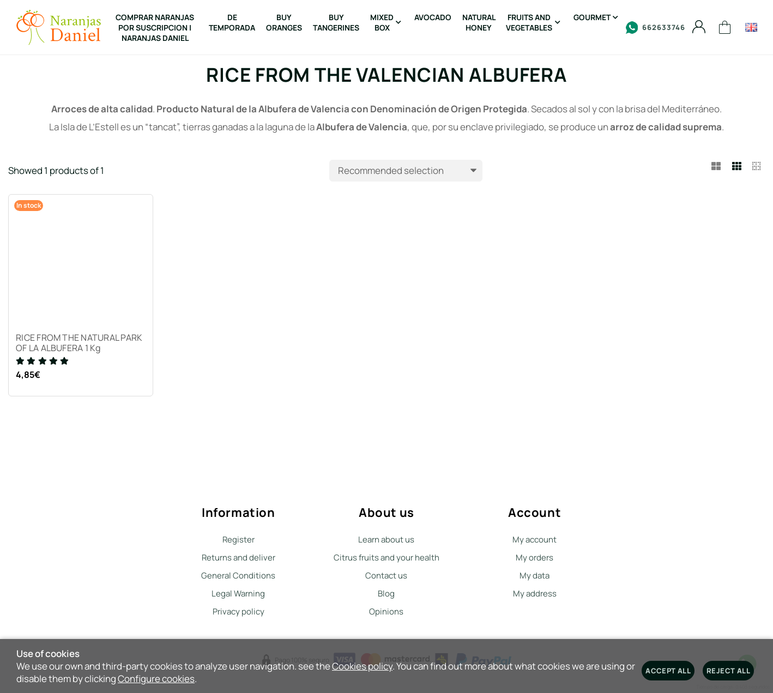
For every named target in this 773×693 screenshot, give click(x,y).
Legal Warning (238, 593)
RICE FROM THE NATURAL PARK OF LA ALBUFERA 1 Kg (80, 344)
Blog (386, 593)
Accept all (668, 671)
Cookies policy (362, 666)
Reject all (728, 671)
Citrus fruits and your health (386, 557)
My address (535, 593)
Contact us (386, 575)
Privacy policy (238, 611)
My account (534, 539)
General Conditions (238, 575)
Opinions (386, 611)
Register (238, 539)
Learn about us (386, 539)
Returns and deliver (238, 557)
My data (534, 575)
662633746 (655, 27)
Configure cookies (156, 678)
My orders (534, 557)
